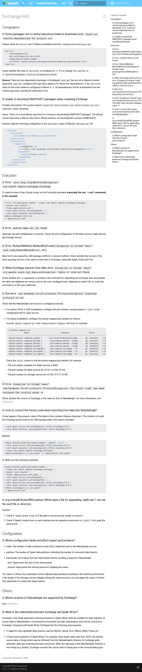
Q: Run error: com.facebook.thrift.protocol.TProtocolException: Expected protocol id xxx (126, 91)
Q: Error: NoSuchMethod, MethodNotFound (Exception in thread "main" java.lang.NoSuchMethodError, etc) (125, 69)
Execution (115, 45)
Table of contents (119, 15)
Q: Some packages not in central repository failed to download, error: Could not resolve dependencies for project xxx (123, 28)
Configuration (117, 132)
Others (114, 144)
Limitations (7, 402)
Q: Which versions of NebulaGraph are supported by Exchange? (125, 150)
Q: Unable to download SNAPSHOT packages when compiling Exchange (124, 39)
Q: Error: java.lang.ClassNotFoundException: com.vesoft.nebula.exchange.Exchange (126, 51)
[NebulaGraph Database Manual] (14, 3)
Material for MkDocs (19, 669)
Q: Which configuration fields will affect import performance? (124, 138)
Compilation (116, 19)
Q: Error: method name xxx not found (125, 59)
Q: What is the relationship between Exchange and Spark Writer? (125, 159)
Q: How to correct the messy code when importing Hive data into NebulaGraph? (125, 111)
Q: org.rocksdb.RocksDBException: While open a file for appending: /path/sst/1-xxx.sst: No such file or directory (126, 123)
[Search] (90, 3)
